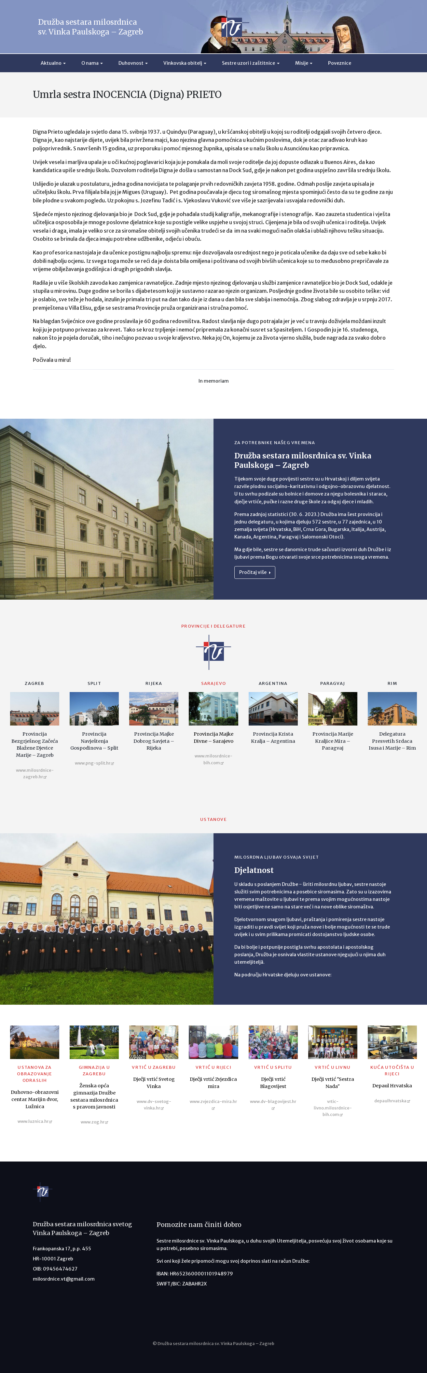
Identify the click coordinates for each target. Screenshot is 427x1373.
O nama (90, 63)
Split (94, 683)
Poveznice (339, 63)
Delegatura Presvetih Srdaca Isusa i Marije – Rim (392, 741)
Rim (392, 683)
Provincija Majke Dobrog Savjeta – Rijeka (153, 741)
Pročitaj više (254, 572)
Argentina (273, 683)
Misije (301, 63)
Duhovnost (131, 63)
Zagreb (34, 683)
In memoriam (214, 381)
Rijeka (153, 683)
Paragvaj (332, 683)
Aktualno (51, 63)
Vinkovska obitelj (182, 63)
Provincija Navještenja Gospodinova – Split (94, 741)
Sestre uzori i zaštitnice (248, 63)
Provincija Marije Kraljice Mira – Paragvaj (332, 741)
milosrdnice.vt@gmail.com (64, 1279)
